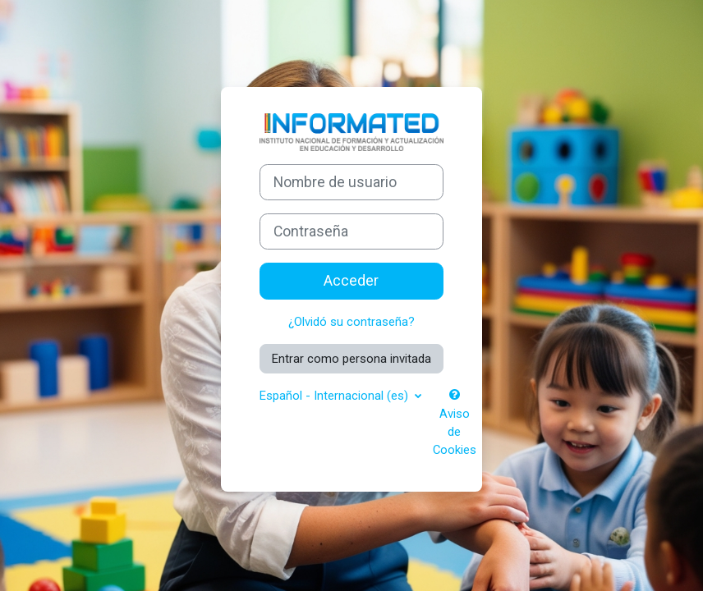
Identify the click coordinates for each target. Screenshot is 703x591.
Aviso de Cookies (454, 423)
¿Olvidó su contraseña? (351, 321)
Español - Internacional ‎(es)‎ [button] (335, 395)
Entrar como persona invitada (351, 358)
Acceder (351, 281)
